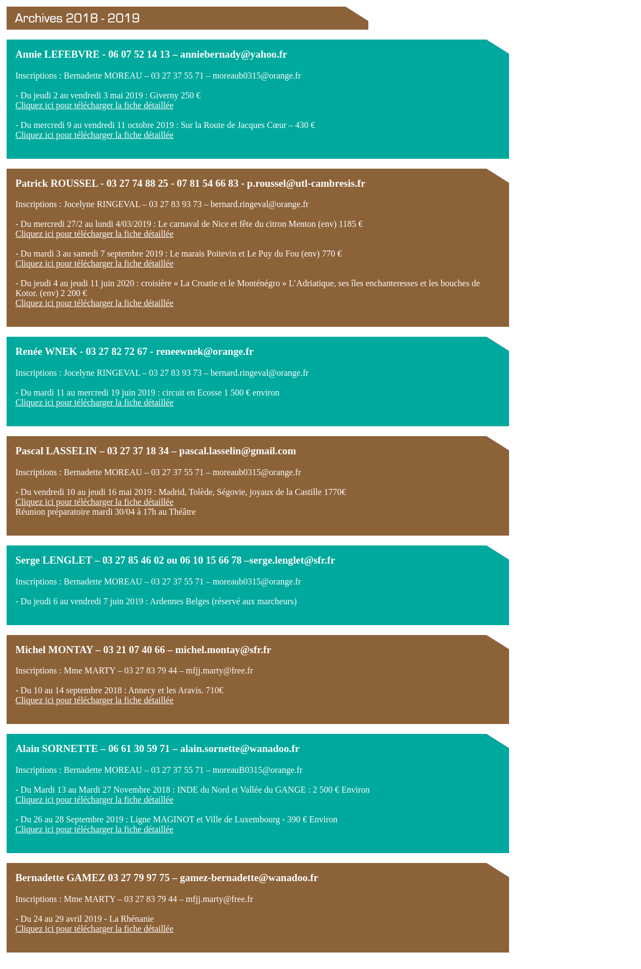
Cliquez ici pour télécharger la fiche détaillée (94, 105)
